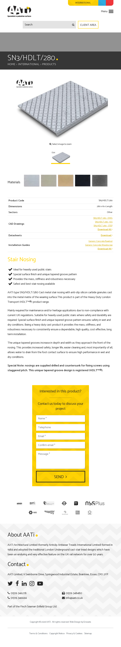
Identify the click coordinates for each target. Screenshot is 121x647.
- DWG (102, 218)
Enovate (87, 622)
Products (49, 64)
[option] (60, 109)
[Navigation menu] (107, 12)
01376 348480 (74, 593)
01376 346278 (19, 593)
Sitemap (88, 633)
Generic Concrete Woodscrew (98, 245)
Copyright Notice (57, 633)
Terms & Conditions (38, 633)
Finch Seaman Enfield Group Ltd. (38, 606)
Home (11, 64)
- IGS (103, 222)
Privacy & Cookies (74, 633)
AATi (19, 11)
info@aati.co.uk (74, 598)
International (28, 64)
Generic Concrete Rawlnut (100, 241)
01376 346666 (19, 598)
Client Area (88, 25)
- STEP (103, 226)
